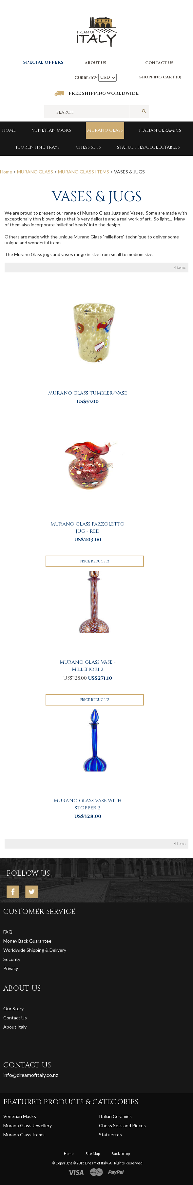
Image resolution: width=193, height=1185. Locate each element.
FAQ (7, 931)
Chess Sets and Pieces (122, 1125)
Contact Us (15, 1017)
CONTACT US (159, 62)
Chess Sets (88, 147)
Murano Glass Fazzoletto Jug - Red (87, 528)
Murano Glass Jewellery (27, 1125)
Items (38, 1134)
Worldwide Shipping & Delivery (34, 950)
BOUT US (97, 62)
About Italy (15, 1027)
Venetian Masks (51, 130)
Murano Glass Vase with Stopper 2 (88, 804)
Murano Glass (17, 1134)
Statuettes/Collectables (148, 147)
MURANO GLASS (105, 130)
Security (11, 959)
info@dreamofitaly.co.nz (30, 1075)
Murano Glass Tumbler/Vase (87, 393)
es (119, 1134)
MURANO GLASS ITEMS (83, 171)
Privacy (11, 968)
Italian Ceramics (160, 130)
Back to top (120, 1153)
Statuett (108, 1134)
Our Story (13, 1008)
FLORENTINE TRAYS (38, 147)
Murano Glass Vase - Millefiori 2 (88, 666)
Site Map (93, 1153)
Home (9, 130)
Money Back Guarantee (27, 941)
